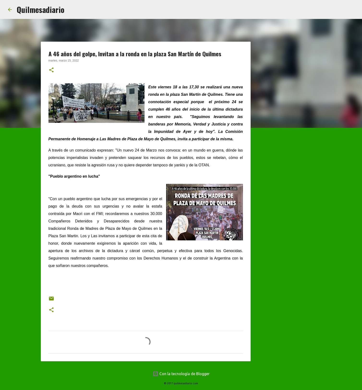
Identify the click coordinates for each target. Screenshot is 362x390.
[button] (51, 70)
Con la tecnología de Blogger (181, 374)
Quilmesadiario (40, 9)
